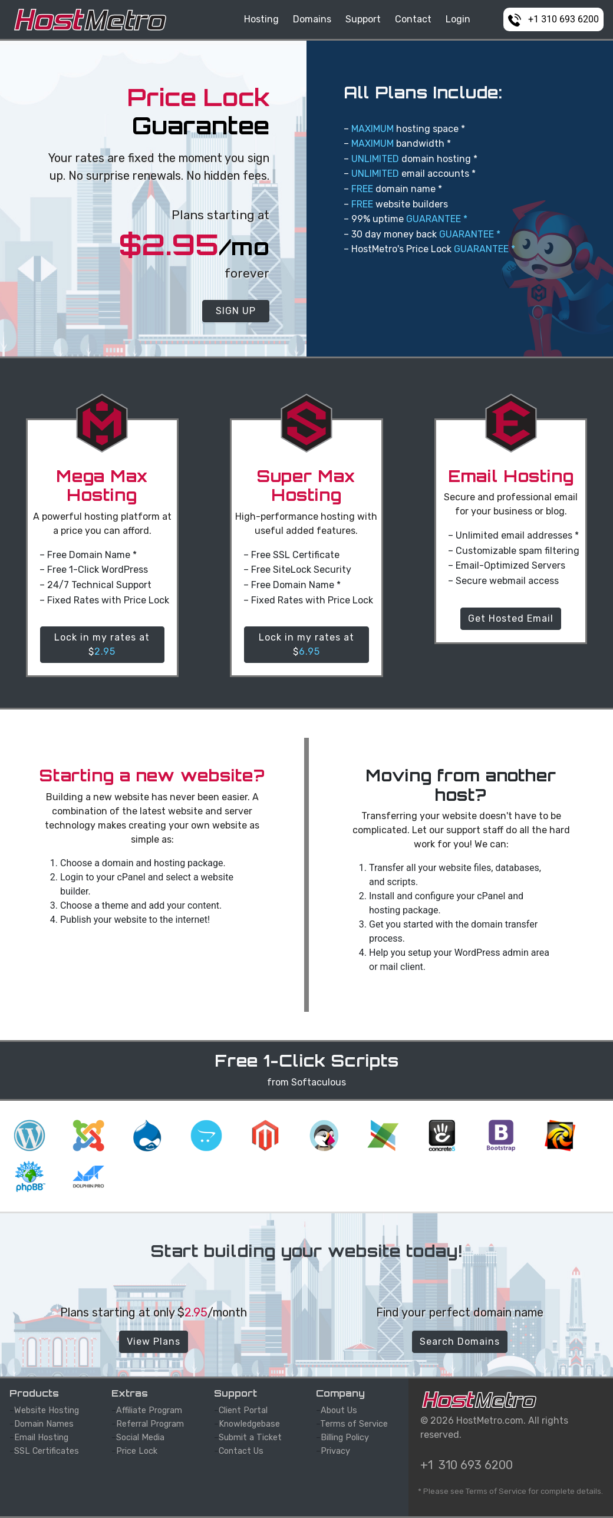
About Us (339, 1410)
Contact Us (241, 1451)
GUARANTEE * (436, 219)
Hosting (261, 19)
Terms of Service (354, 1424)
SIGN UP (236, 310)
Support (363, 19)
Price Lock (136, 1451)
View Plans (153, 1341)
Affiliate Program (149, 1410)
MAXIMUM (372, 128)
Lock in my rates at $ (102, 644)
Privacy (335, 1451)
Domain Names (44, 1424)
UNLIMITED (375, 158)
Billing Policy (345, 1438)
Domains (312, 19)
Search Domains (460, 1341)
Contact (413, 19)
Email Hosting (41, 1438)
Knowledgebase (249, 1424)
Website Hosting (46, 1410)
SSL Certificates (46, 1451)
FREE (362, 188)
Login (458, 19)
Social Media (140, 1438)
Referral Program (150, 1424)
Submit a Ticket (250, 1438)
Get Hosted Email (510, 618)
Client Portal (243, 1410)
